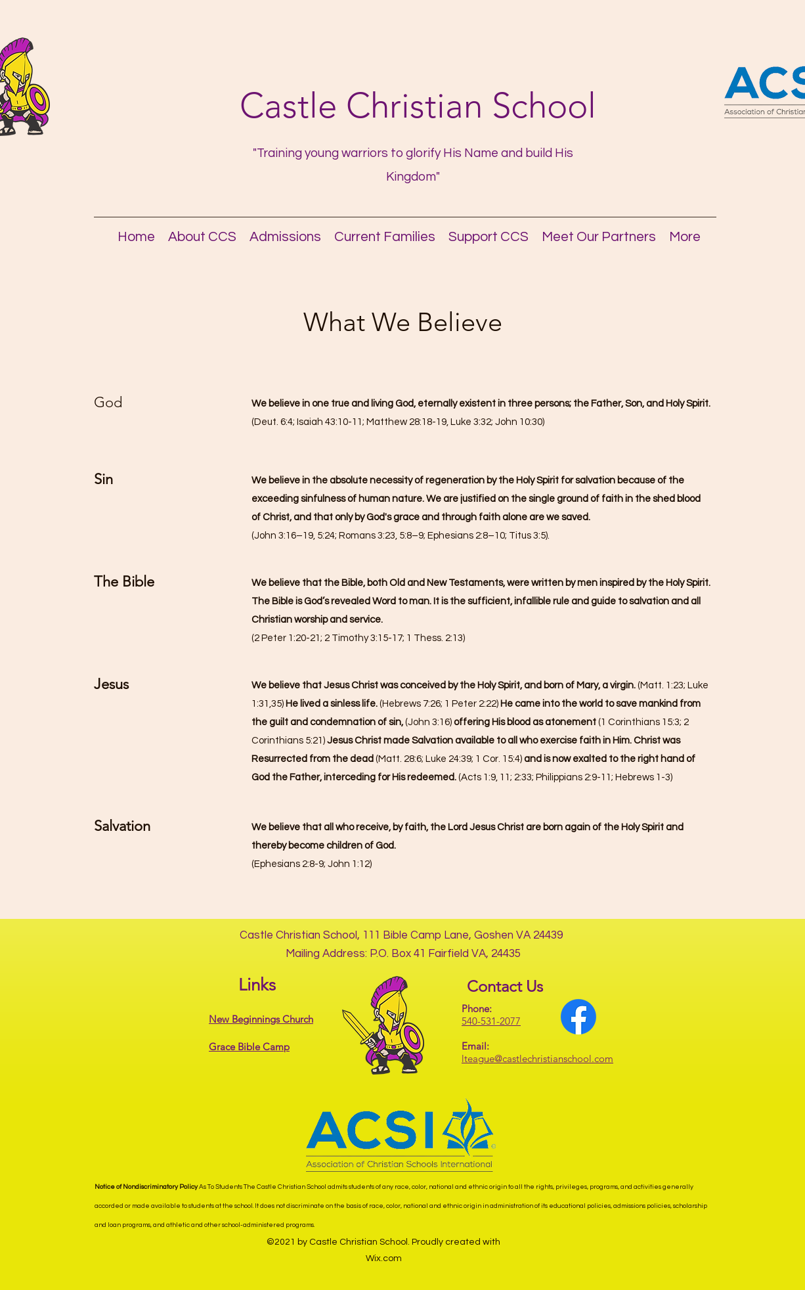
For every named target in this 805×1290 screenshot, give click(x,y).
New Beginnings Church (261, 1019)
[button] (202, 234)
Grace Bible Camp (249, 1046)
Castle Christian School (418, 105)
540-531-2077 (491, 1021)
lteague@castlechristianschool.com (537, 1058)
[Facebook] (578, 1016)
